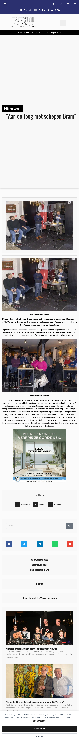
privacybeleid (39, 721)
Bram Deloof (29, 598)
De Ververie (43, 598)
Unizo (54, 598)
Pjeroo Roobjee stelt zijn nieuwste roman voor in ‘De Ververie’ (35, 702)
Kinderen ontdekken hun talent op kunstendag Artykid (31, 649)
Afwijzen (40, 736)
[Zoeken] (69, 526)
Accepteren (39, 728)
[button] (5, 4)
